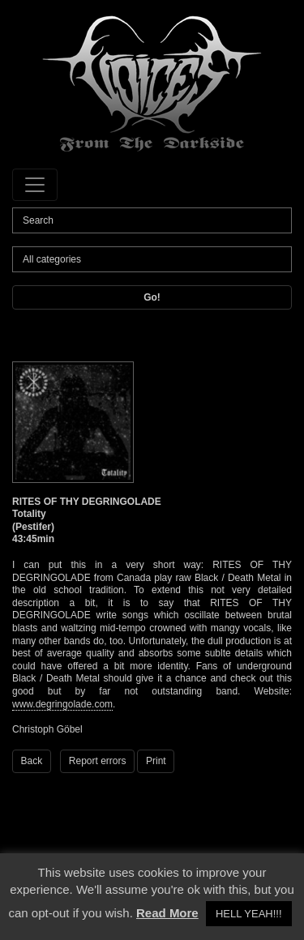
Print (156, 761)
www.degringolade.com (62, 704)
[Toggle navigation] (35, 185)
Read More (167, 913)
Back (32, 761)
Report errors (97, 761)
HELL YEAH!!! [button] (249, 914)
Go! (152, 297)
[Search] (152, 220)
